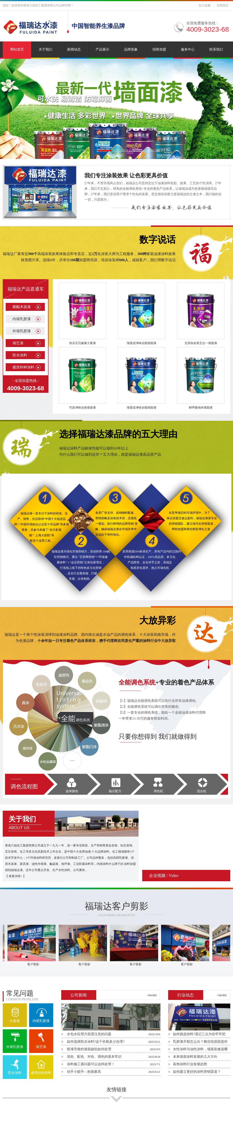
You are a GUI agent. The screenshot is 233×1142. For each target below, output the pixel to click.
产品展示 (102, 49)
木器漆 (15, 1021)
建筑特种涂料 (23, 367)
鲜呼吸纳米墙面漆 (201, 407)
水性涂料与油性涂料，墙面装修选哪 (200, 1049)
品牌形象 (131, 49)
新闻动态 (74, 49)
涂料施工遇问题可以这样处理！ (91, 1064)
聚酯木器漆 (22, 307)
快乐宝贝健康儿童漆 (82, 343)
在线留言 (222, 5)
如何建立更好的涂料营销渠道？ (197, 1071)
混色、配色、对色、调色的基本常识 (94, 1056)
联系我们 (216, 49)
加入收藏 (204, 5)
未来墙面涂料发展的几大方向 (195, 1056)
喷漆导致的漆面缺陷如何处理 (89, 1049)
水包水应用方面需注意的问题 (89, 1034)
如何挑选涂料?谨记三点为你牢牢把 (199, 1034)
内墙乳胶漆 (22, 319)
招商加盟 (159, 49)
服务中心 (188, 49)
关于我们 (45, 49)
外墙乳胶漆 (22, 331)
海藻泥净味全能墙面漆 (141, 343)
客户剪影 (35, 964)
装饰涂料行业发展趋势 (190, 1064)
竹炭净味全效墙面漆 (82, 407)
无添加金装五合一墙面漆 (201, 343)
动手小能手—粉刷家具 (84, 1071)
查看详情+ (15, 876)
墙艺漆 (18, 343)
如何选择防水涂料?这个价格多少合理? (95, 1041)
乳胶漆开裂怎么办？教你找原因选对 (200, 1041)
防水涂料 (20, 355)
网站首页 (17, 49)
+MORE (152, 995)
